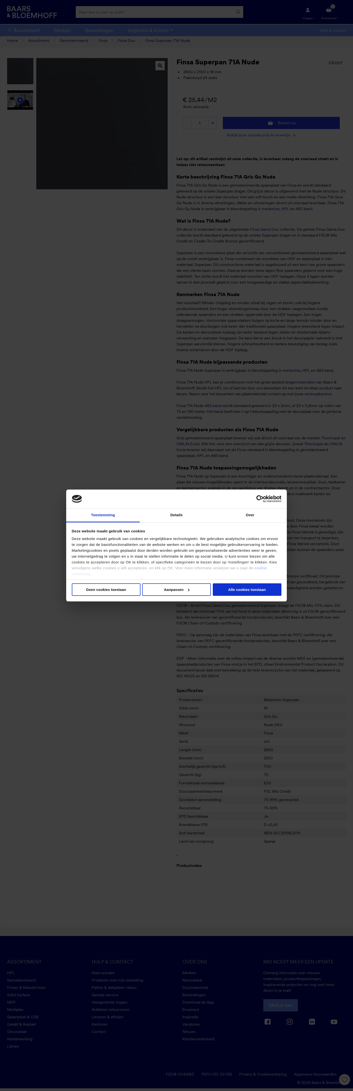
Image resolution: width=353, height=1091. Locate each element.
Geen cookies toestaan (106, 589)
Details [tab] (176, 515)
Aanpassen (176, 589)
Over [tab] (250, 515)
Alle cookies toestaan (247, 589)
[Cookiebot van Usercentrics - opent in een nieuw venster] (260, 499)
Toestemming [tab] (103, 515)
